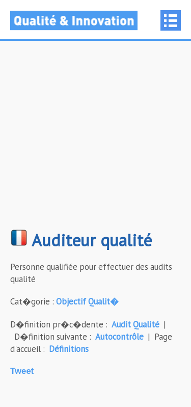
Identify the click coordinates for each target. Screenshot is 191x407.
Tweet (22, 371)
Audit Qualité (135, 324)
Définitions (69, 348)
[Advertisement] (95, 140)
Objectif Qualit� (87, 301)
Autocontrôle (119, 336)
